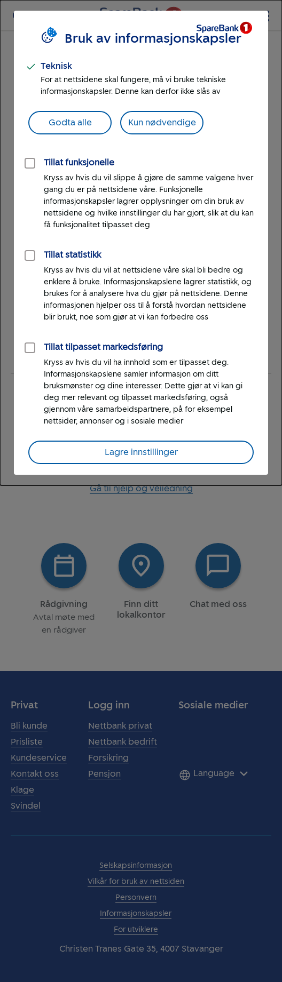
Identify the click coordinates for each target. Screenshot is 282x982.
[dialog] (141, 242)
